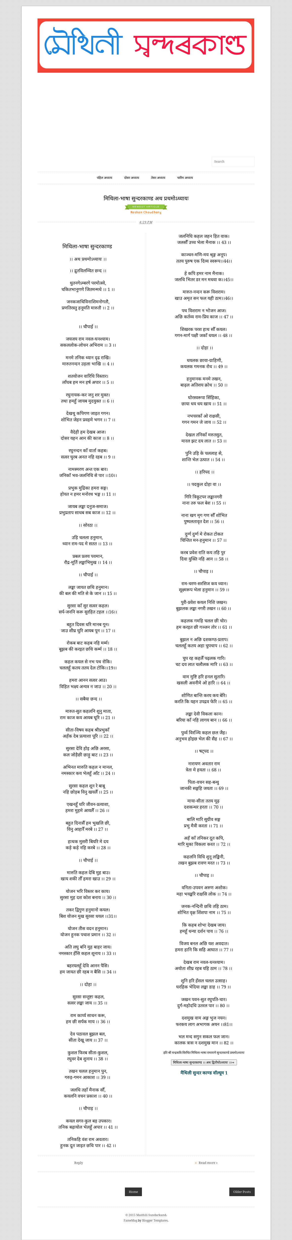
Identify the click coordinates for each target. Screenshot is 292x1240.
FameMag (130, 1220)
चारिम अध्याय (185, 178)
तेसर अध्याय (158, 178)
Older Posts (242, 1192)
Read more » (208, 1163)
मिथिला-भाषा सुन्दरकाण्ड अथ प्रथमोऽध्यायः (146, 198)
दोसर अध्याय (131, 178)
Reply (78, 1163)
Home (133, 1192)
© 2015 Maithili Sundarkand (145, 1215)
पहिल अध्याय (104, 178)
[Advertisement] (146, 112)
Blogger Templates (155, 1220)
